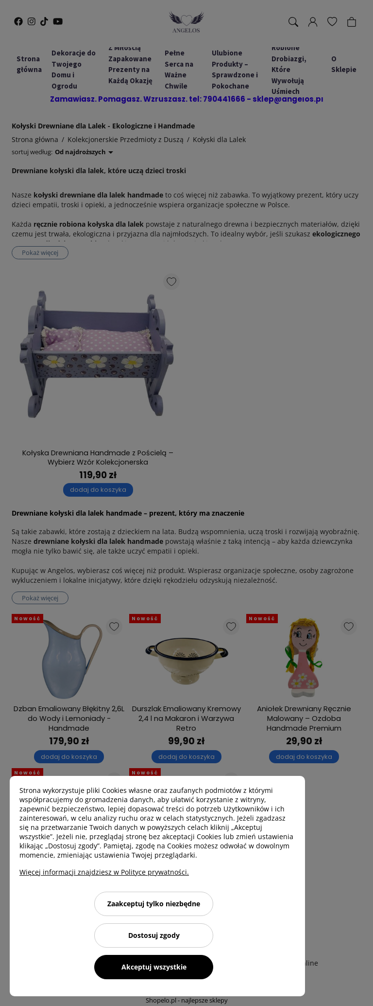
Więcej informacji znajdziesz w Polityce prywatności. (104, 872)
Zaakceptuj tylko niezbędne (153, 903)
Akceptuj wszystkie (153, 966)
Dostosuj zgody (154, 935)
